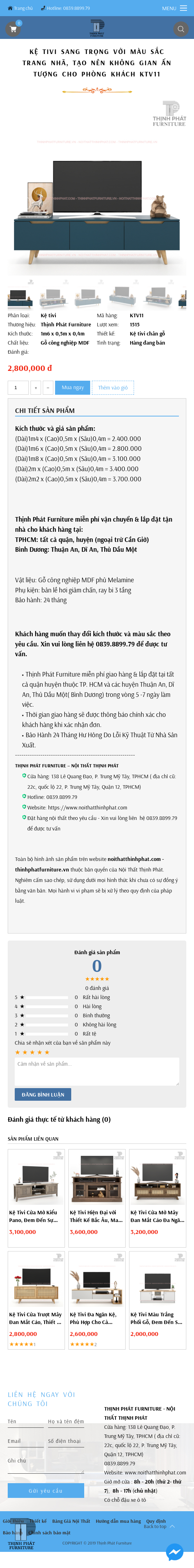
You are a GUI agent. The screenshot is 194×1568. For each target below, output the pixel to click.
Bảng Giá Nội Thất (71, 1521)
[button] (170, 203)
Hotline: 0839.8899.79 (68, 8)
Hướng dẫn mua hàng (118, 1521)
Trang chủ (23, 8)
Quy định (156, 1521)
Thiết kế (38, 1521)
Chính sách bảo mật (49, 1532)
